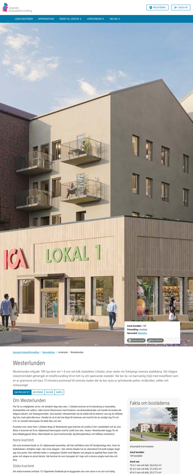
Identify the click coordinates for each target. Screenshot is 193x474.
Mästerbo (142, 333)
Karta (59, 392)
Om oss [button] (113, 18)
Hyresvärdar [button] (94, 18)
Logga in (180, 7)
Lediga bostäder (24, 18)
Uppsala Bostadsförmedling (26, 352)
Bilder (49, 392)
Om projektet (22, 392)
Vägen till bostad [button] (69, 18)
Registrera (157, 7)
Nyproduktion (46, 18)
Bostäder (38, 392)
